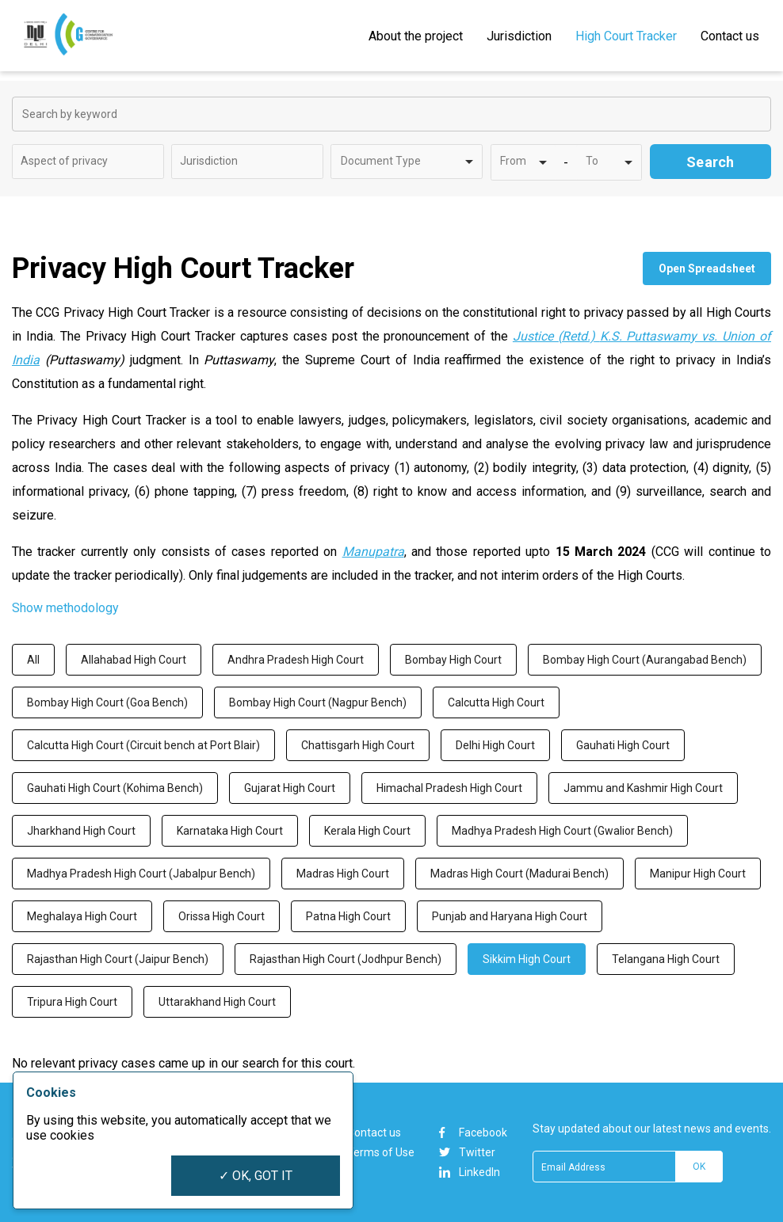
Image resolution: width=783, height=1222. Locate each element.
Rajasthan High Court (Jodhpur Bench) (345, 959)
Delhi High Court (495, 745)
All (33, 659)
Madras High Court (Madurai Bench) (519, 873)
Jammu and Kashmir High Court (643, 788)
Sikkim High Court (527, 959)
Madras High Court (342, 873)
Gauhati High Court (623, 745)
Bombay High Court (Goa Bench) (107, 702)
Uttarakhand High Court (217, 1001)
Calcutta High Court (496, 702)
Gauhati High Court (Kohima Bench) (115, 788)
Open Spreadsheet (707, 268)
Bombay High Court (453, 659)
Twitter (467, 1152)
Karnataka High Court (230, 830)
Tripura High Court (72, 1001)
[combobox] (88, 161)
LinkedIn (469, 1172)
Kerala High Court (367, 830)
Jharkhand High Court (81, 830)
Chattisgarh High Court (357, 745)
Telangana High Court (666, 959)
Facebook (473, 1132)
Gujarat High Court (289, 788)
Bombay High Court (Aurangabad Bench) (645, 659)
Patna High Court (348, 916)
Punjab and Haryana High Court (509, 916)
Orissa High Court (221, 916)
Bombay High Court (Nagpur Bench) (318, 702)
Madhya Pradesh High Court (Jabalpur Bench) (141, 873)
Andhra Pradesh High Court (295, 659)
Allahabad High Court (133, 659)
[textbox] (76, 160)
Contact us (374, 1132)
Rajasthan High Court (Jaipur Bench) (117, 959)
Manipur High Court (698, 873)
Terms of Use (380, 1152)
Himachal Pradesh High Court (449, 788)
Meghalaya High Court (82, 916)
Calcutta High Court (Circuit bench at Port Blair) (143, 745)
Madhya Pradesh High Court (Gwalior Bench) (562, 830)
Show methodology (65, 607)
